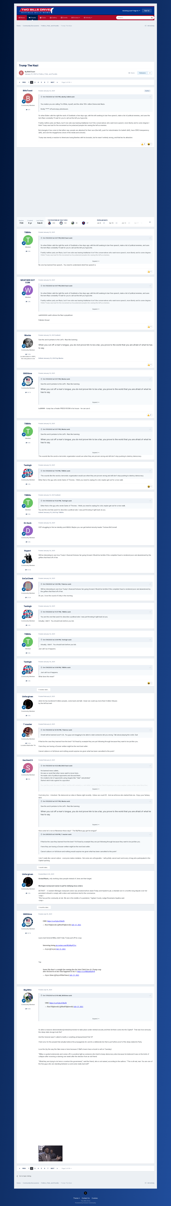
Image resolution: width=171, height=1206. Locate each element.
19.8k (28, 1009)
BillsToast (31, 72)
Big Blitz (28, 990)
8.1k (28, 779)
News (22, 17)
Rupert (27, 551)
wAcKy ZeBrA (66, 97)
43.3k (28, 570)
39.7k (28, 392)
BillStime (27, 373)
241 (28, 109)
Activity (88, 17)
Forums (33, 18)
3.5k (28, 715)
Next (52, 82)
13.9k (28, 354)
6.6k (28, 542)
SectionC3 (28, 760)
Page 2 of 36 (66, 82)
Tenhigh (28, 465)
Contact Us (86, 1198)
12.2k (28, 743)
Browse (76, 17)
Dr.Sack (27, 523)
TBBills (27, 232)
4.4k (28, 484)
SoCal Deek (27, 578)
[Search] (127, 17)
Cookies (95, 1198)
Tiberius (64, 584)
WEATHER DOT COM (27, 281)
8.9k (28, 251)
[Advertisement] (85, 45)
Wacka (27, 335)
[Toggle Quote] (42, 97)
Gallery (54, 17)
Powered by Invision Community (85, 1203)
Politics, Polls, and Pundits (48, 74)
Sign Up (146, 10)
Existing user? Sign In (131, 11)
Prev (24, 82)
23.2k (28, 597)
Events (65, 17)
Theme (76, 1198)
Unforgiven (27, 696)
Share (131, 73)
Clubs (43, 17)
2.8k (28, 301)
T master (27, 724)
